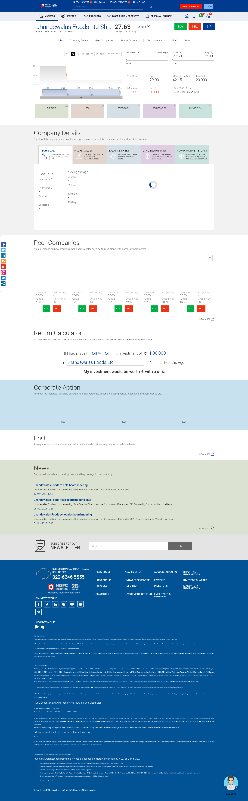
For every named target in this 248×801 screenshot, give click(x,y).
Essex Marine (124, 270)
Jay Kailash (196, 270)
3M (87, 54)
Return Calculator (130, 40)
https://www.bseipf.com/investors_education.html (50, 748)
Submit (180, 546)
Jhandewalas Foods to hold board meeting (61, 485)
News (187, 40)
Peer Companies (104, 40)
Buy (180, 26)
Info (60, 40)
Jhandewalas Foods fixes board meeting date (62, 499)
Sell (195, 26)
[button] (143, 27)
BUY (46, 308)
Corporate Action (156, 40)
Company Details (78, 40)
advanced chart (114, 54)
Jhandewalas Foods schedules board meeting (63, 514)
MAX (102, 54)
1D (73, 54)
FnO (174, 40)
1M (82, 54)
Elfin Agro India (88, 270)
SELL (57, 308)
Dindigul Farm (160, 270)
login (209, 6)
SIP (209, 26)
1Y (92, 54)
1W (78, 54)
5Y (97, 54)
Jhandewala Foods (52, 270)
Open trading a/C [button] (191, 6)
